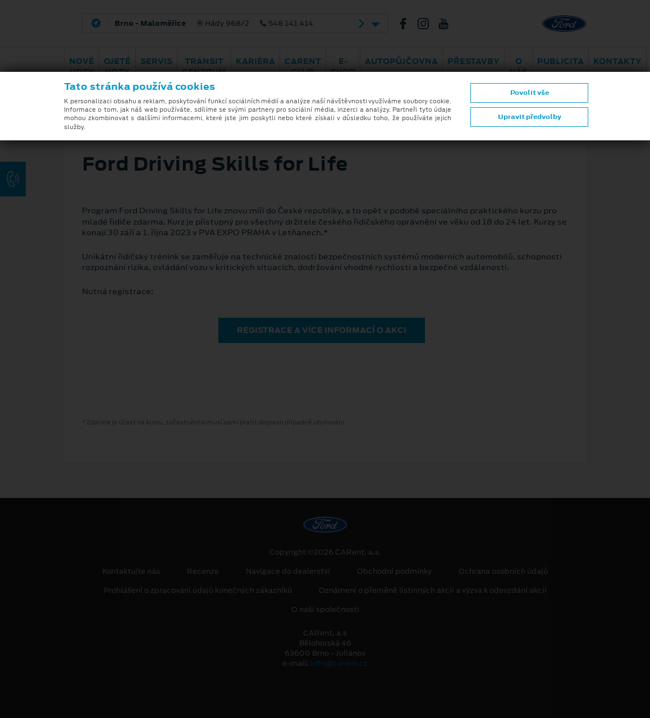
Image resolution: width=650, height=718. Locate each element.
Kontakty (617, 61)
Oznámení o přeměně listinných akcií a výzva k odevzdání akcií (433, 591)
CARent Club (303, 66)
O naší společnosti (325, 610)
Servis (156, 61)
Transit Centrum (204, 66)
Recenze (203, 571)
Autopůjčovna (401, 61)
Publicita (560, 61)
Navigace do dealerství (288, 571)
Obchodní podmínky (394, 571)
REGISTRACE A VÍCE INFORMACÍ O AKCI (321, 330)
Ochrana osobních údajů (503, 571)
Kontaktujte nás (131, 571)
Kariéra (255, 61)
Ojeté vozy (117, 66)
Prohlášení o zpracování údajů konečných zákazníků (198, 591)
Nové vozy (81, 66)
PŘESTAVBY (473, 61)
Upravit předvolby (529, 116)
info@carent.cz (339, 663)
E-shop (343, 66)
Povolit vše (529, 92)
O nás (518, 66)
